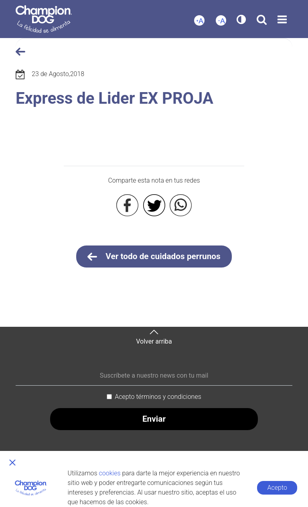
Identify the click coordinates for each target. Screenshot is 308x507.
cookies (110, 473)
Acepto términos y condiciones (158, 396)
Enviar (154, 419)
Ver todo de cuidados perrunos (154, 256)
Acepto (277, 487)
